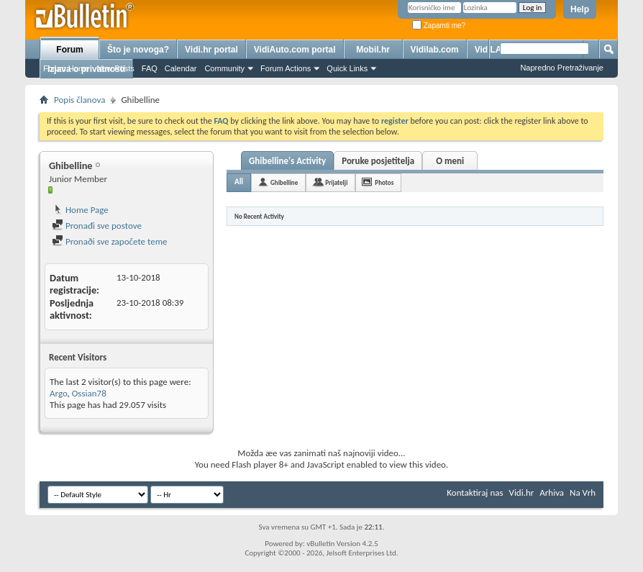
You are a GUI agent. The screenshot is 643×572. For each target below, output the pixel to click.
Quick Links (347, 68)
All (238, 181)
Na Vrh (583, 492)
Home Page (80, 209)
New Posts (115, 68)
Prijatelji (336, 182)
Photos (384, 182)
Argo (59, 393)
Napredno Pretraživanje (561, 67)
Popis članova (79, 99)
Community (224, 68)
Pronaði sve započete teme (110, 241)
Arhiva (551, 492)
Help (579, 9)
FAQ (150, 68)
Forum (69, 50)
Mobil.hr (373, 50)
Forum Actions (285, 68)
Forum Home (66, 68)
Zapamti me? (438, 25)
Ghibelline (284, 182)
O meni (450, 160)
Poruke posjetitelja (378, 160)
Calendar (181, 68)
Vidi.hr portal (211, 50)
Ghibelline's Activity (287, 160)
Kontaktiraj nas (475, 492)
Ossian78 (89, 393)
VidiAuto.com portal (295, 50)
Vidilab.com (435, 50)
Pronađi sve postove (97, 225)
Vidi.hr (521, 492)
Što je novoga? (138, 50)
